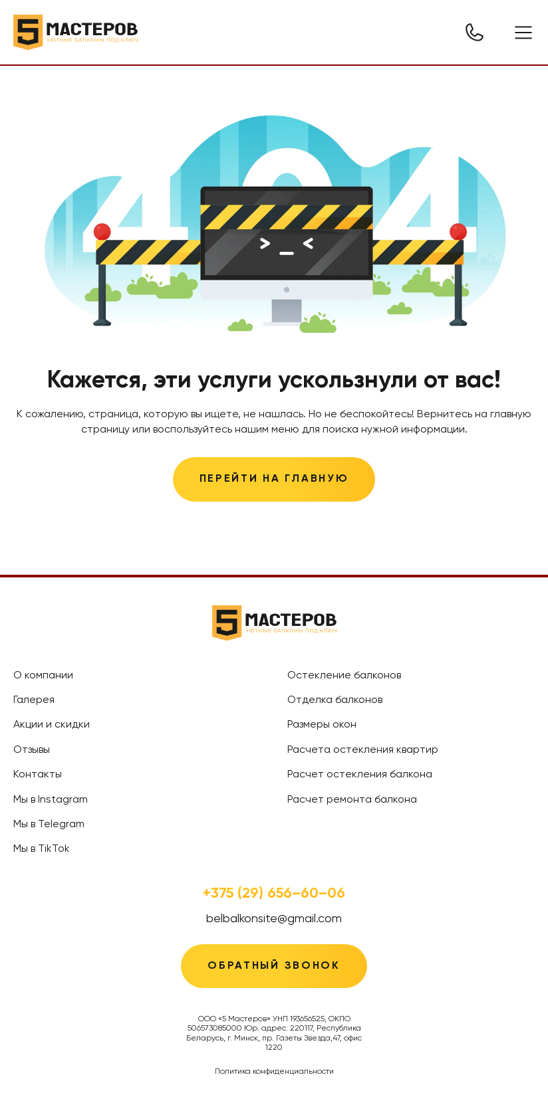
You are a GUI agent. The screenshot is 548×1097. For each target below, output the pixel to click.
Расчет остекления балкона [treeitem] (359, 774)
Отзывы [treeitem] (31, 750)
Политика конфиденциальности (274, 1072)
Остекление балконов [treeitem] (344, 675)
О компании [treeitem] (43, 675)
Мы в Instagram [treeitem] (50, 800)
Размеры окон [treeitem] (321, 725)
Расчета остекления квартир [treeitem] (362, 750)
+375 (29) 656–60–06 (274, 893)
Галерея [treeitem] (34, 700)
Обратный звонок (274, 966)
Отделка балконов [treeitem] (334, 700)
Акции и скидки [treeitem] (51, 725)
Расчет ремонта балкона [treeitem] (352, 800)
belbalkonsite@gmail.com (274, 919)
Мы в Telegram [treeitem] (48, 824)
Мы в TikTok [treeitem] (41, 849)
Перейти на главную (274, 479)
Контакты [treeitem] (37, 774)
